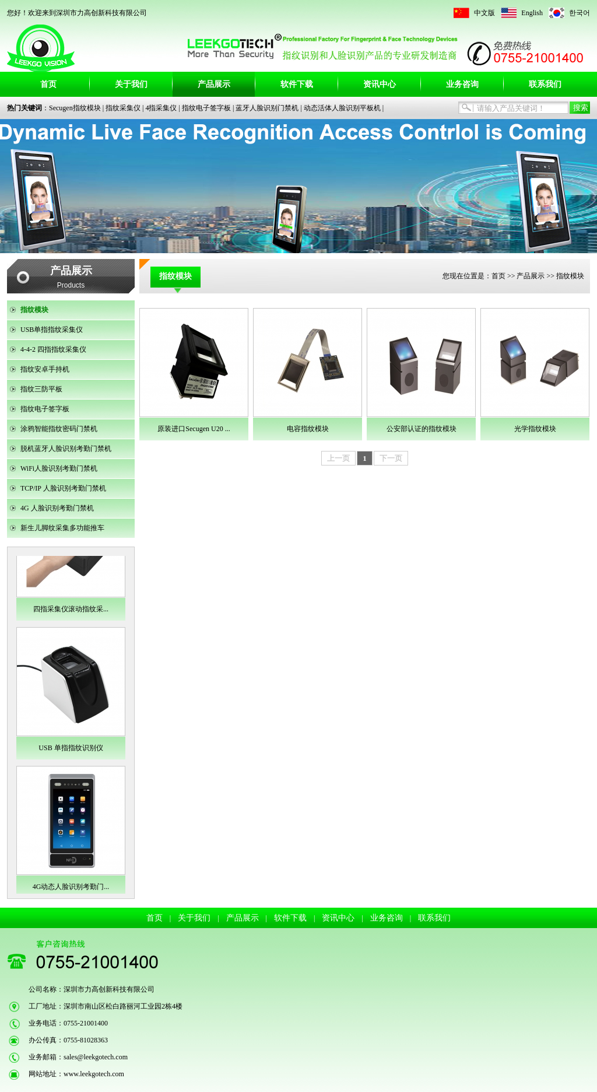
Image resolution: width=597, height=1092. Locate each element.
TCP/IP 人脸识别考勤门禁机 (63, 488)
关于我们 (131, 84)
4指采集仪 (161, 108)
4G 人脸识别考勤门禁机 (57, 508)
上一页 (338, 458)
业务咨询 (462, 84)
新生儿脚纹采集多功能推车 (62, 528)
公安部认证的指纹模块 (421, 429)
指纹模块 (34, 310)
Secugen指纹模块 (75, 108)
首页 (48, 84)
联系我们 (545, 84)
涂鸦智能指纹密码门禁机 (58, 429)
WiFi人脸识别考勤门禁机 (58, 468)
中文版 (484, 13)
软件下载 (296, 84)
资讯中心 (379, 84)
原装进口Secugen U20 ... (193, 429)
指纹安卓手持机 (44, 369)
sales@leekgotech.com (96, 1057)
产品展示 (214, 84)
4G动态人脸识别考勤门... (71, 887)
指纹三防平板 (41, 389)
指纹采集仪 (123, 108)
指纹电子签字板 (206, 108)
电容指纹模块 (308, 429)
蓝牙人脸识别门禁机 (267, 108)
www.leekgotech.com (94, 1074)
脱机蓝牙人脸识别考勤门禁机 (65, 448)
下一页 (391, 458)
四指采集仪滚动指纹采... (70, 609)
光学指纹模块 (535, 429)
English (532, 13)
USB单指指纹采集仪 (51, 330)
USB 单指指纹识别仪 (70, 748)
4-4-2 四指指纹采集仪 (53, 349)
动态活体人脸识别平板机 (342, 108)
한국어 (579, 13)
